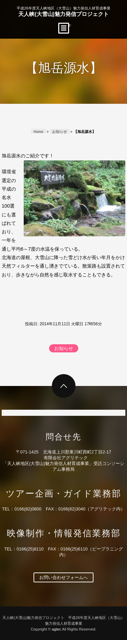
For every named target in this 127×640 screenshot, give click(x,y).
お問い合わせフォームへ (63, 577)
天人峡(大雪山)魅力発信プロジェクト (63, 11)
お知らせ (59, 132)
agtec (56, 629)
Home (38, 132)
